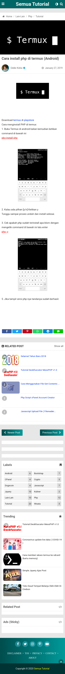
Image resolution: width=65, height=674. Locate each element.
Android (18, 473)
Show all (58, 346)
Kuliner (47, 491)
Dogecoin (18, 485)
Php (47, 497)
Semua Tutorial (32, 4)
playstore (29, 120)
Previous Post (49, 432)
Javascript (47, 485)
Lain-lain (18, 497)
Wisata (47, 503)
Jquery (18, 491)
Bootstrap (47, 473)
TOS (27, 653)
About (32, 658)
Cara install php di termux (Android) (30, 58)
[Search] (62, 6)
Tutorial (18, 503)
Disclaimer (14, 653)
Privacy (37, 653)
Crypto (47, 479)
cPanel (18, 479)
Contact (51, 653)
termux (17, 120)
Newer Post (14, 432)
